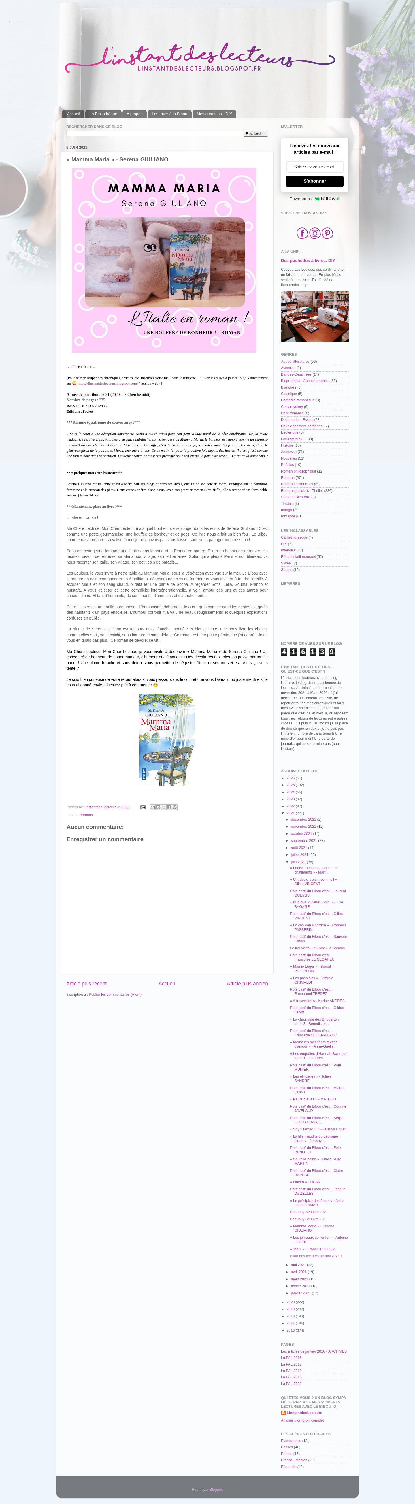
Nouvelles (289, 458)
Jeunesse (289, 452)
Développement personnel (302, 426)
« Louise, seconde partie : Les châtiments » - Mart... (314, 870)
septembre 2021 (304, 841)
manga (286, 510)
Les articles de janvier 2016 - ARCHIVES (314, 1351)
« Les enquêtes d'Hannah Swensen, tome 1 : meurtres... (319, 1056)
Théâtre (287, 504)
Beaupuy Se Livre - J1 (308, 1219)
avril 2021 (299, 1272)
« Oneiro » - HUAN (305, 1182)
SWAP (286, 563)
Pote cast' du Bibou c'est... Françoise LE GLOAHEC (312, 957)
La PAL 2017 (291, 1364)
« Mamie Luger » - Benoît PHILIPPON (310, 969)
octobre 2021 (302, 834)
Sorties (286, 570)
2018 (291, 1316)
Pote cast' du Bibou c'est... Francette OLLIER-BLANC (313, 1033)
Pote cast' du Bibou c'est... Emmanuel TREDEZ (311, 991)
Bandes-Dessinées (296, 374)
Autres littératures (295, 361)
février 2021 (301, 1286)
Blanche (287, 387)
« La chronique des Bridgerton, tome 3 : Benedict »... (314, 1021)
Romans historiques (297, 484)
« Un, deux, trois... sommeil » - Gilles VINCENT (314, 882)
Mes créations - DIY (214, 114)
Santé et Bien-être (295, 497)
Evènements (291, 1441)
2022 (291, 806)
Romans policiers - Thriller (302, 491)
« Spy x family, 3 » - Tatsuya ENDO (318, 1129)
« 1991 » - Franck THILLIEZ (312, 1249)
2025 (291, 785)
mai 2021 (299, 1265)
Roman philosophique (298, 471)
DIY (284, 544)
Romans (86, 815)
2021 (291, 813)
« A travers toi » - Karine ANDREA (317, 1001)
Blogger (216, 1490)
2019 (291, 1309)
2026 (291, 778)
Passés (287, 1447)
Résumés (288, 1467)
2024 (291, 792)
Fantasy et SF (292, 439)
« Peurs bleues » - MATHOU (313, 1099)
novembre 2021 (304, 827)
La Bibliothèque (103, 114)
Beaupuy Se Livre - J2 (308, 1212)
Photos (286, 1454)
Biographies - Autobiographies (305, 381)
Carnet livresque (294, 537)
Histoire (287, 445)
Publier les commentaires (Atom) (115, 995)
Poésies (287, 465)
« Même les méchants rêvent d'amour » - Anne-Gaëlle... (313, 1044)
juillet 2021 (300, 855)
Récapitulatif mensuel (298, 557)
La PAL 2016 (291, 1358)
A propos (134, 114)
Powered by (315, 198)
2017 (291, 1323)
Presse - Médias (294, 1460)
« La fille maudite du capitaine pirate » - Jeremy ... (314, 1138)
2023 (291, 799)
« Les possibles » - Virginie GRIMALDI (311, 980)
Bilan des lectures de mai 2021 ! (316, 1256)
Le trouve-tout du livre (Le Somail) (317, 948)
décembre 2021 (304, 820)
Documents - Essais (297, 420)
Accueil (73, 114)
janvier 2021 (301, 1293)
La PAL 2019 (291, 1377)
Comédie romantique (298, 400)
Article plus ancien (247, 984)
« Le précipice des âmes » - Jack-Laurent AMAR (317, 1203)
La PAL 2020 (291, 1384)
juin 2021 (299, 862)
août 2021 (299, 848)
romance (288, 516)
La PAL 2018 (291, 1371)
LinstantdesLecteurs (304, 1413)
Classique (289, 394)
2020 (291, 1302)
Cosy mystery (292, 407)
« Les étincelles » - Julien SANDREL (310, 1078)
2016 (291, 1330)
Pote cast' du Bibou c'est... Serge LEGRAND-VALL (316, 1120)
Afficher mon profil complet (302, 1420)
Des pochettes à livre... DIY (308, 260)
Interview (288, 550)
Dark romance (292, 413)
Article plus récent (86, 984)
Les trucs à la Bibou (169, 114)
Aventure (288, 368)
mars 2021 (300, 1279)
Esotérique (289, 432)
